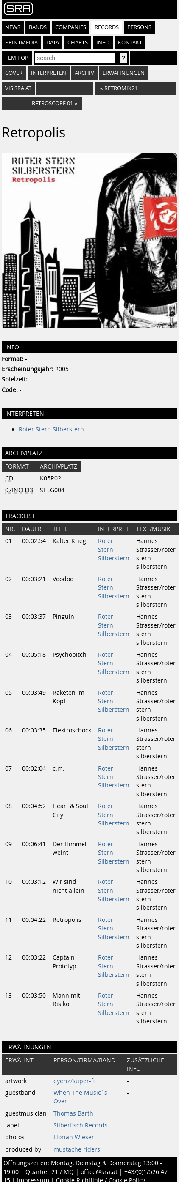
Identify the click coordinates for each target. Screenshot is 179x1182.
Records (107, 27)
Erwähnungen (124, 73)
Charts (77, 42)
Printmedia (21, 42)
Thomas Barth (73, 1113)
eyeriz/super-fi (74, 1081)
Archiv (84, 73)
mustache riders (76, 1149)
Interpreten (48, 73)
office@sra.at (99, 1172)
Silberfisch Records (80, 1125)
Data (52, 42)
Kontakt (130, 42)
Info (102, 42)
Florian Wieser (73, 1137)
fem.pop (16, 57)
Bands (38, 27)
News (12, 27)
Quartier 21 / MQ (49, 1172)
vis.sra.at (18, 88)
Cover (13, 73)
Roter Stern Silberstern (51, 429)
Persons (139, 27)
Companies (70, 27)
